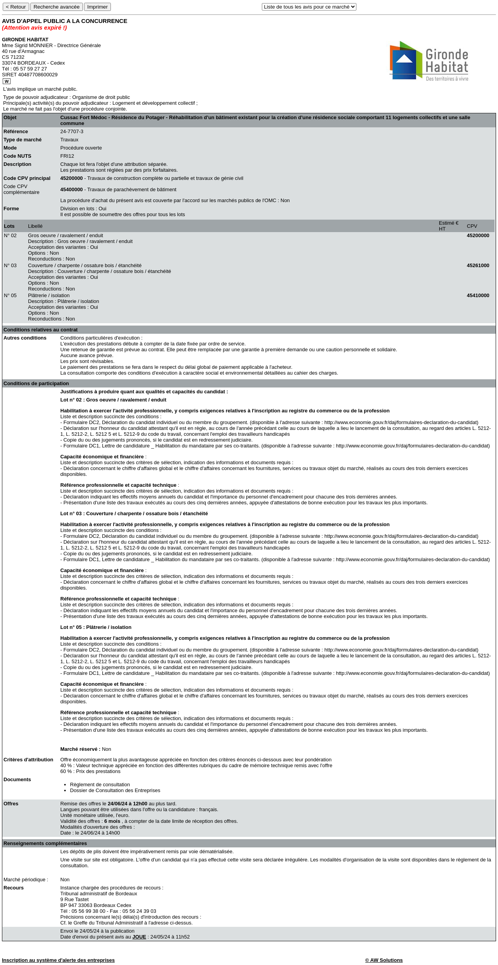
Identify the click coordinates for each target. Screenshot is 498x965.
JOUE (139, 937)
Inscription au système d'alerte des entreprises (58, 960)
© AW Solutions (384, 960)
